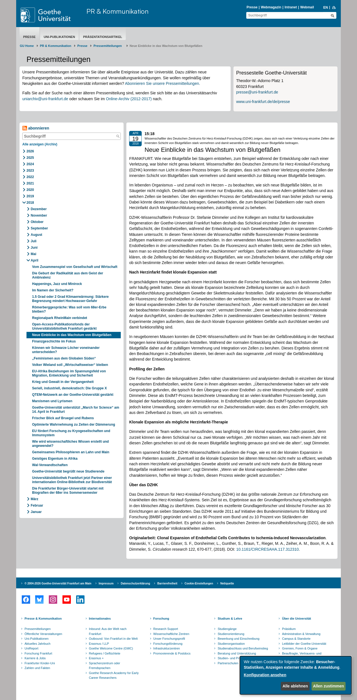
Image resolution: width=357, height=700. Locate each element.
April (34, 260)
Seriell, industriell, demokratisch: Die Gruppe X (69, 388)
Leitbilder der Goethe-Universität (304, 643)
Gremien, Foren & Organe (299, 648)
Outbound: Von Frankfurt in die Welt (113, 638)
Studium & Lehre (230, 618)
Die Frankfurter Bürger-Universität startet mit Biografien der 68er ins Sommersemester (67, 490)
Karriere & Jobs (35, 658)
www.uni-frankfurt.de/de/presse (263, 101)
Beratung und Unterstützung (237, 653)
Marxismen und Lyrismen (52, 401)
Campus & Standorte (296, 638)
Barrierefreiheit (167, 583)
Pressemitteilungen (38, 629)
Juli (34, 241)
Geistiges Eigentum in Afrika (55, 459)
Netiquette (227, 583)
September (39, 228)
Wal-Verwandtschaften (50, 465)
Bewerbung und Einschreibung (238, 638)
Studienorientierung (231, 634)
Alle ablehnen (295, 686)
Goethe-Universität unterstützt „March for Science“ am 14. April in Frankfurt (75, 410)
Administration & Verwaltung (301, 634)
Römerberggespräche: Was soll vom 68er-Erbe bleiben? (69, 309)
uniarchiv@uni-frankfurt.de (45, 99)
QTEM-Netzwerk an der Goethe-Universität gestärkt (72, 395)
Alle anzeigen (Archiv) (39, 144)
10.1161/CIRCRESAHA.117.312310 (267, 549)
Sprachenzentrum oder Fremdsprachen (104, 665)
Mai (33, 254)
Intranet (290, 7)
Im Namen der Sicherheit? (52, 290)
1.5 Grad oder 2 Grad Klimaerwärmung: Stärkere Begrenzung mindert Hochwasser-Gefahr (70, 299)
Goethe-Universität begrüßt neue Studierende (68, 471)
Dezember (39, 209)
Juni (34, 248)
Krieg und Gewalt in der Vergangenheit (63, 382)
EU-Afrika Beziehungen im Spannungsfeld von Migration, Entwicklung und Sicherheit (69, 373)
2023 (30, 170)
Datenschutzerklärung (135, 583)
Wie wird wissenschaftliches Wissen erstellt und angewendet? (70, 444)
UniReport (31, 648)
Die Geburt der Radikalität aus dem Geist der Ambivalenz (67, 275)
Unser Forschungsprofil (169, 638)
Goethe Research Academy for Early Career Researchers (114, 675)
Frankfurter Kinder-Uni (40, 663)
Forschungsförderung (168, 643)
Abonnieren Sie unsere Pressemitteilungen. (162, 83)
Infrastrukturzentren (166, 648)
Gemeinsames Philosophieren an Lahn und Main (70, 452)
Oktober (37, 222)
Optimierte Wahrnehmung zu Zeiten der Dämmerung (73, 424)
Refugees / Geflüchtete (104, 653)
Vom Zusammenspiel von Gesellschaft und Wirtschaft (74, 267)
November (39, 215)
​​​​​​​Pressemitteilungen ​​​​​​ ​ (108, 45)
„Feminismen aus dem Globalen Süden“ (64, 358)
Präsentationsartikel (102, 37)
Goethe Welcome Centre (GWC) (111, 648)
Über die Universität (296, 618)
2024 (30, 164)
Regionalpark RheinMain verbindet (59, 318)
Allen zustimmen (328, 686)
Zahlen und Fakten (37, 668)
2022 (30, 177)
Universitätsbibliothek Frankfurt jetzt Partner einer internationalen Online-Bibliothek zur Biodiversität (72, 480)
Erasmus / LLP (99, 643)
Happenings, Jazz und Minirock (57, 284)
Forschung (161, 618)
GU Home (27, 45)
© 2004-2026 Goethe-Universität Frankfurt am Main (58, 583)
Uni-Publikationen (59, 37)
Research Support (165, 629)
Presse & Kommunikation (43, 618)
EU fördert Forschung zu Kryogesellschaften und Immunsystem (71, 433)
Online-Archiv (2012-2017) (129, 99)
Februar (37, 505)
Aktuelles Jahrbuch (37, 643)
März (34, 499)
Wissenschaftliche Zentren (171, 634)
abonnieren (35, 128)
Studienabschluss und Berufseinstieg (243, 648)
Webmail (307, 7)
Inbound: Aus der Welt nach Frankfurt (108, 631)
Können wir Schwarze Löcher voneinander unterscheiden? (66, 350)
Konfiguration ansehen (265, 675)
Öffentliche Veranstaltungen (43, 634)
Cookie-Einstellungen (199, 583)
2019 (30, 196)
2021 (30, 183)
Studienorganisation (231, 643)
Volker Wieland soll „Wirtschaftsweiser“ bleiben (70, 365)
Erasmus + (96, 658)
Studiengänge (227, 629)
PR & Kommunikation (117, 11)
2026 (30, 151)
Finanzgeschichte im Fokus (54, 341)
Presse (252, 7)
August (36, 235)
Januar (36, 512)
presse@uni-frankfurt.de (257, 92)
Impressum (106, 583)
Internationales (100, 618)
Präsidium (289, 629)
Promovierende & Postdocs (171, 653)
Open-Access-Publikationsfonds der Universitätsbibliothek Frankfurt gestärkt (64, 326)
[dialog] (295, 675)
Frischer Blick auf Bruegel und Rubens (63, 418)
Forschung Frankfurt (38, 653)
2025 (30, 158)
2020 (30, 190)
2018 (30, 203)
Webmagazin (271, 7)
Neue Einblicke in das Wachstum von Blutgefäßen (71, 335)
